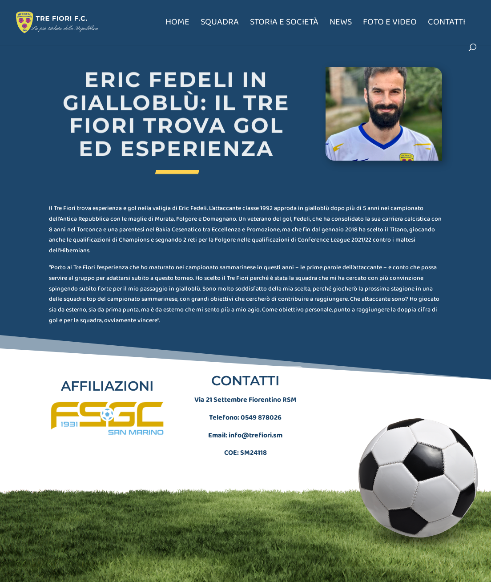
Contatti (446, 24)
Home (177, 24)
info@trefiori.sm (255, 430)
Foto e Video (390, 24)
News (341, 24)
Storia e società (284, 24)
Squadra (220, 24)
